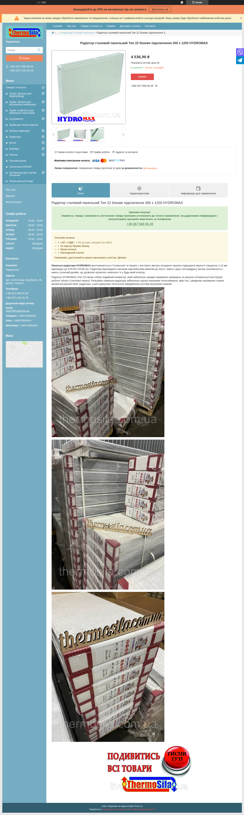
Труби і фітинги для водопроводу (20, 94)
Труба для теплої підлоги (23, 124)
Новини (111, 26)
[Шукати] (39, 50)
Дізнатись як (160, 9)
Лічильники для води (21, 181)
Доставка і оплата (130, 26)
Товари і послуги (16, 87)
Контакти (150, 26)
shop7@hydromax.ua (17, 310)
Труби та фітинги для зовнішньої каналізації (22, 111)
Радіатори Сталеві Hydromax (77, 32)
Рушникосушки (17, 160)
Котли (12, 142)
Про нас (11, 189)
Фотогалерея (14, 201)
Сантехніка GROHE (20, 166)
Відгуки (10, 195)
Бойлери (14, 148)
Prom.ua (138, 806)
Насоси (13, 154)
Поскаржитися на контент (114, 809)
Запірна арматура (19, 130)
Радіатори (15, 136)
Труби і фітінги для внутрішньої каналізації (22, 103)
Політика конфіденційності (142, 809)
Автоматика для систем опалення (22, 174)
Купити (142, 77)
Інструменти (16, 118)
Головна (57, 26)
